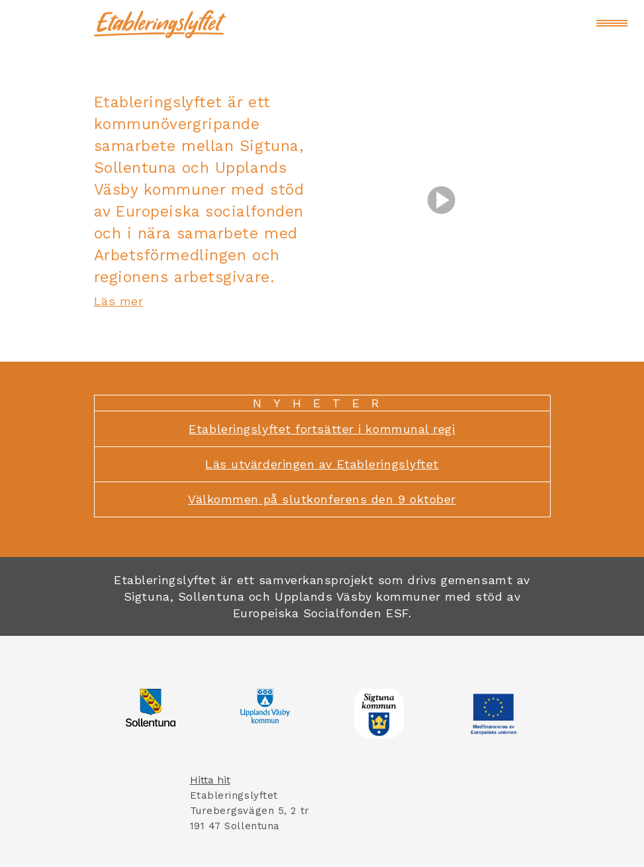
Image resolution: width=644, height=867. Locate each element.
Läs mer (119, 301)
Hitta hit (210, 780)
